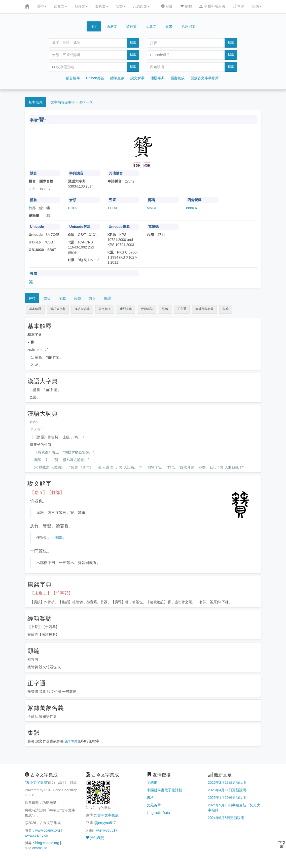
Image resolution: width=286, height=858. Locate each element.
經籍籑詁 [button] (147, 309)
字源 (62, 298)
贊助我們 (95, 838)
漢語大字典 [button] (57, 309)
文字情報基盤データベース (72, 102)
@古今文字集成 (106, 815)
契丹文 (81, 6)
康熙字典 (158, 78)
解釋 (31, 298)
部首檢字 (73, 78)
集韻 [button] (226, 309)
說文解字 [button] (105, 309)
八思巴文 (141, 6)
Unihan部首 (95, 78)
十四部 (57, 537)
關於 (167, 6)
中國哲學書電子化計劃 (164, 790)
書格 (150, 798)
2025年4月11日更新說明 (227, 790)
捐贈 (186, 6)
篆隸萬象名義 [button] (204, 309)
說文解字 (137, 78)
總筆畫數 (117, 78)
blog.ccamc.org (47, 843)
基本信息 (35, 102)
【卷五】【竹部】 (47, 492)
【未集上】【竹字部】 (51, 593)
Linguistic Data (158, 813)
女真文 (101, 6)
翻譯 (107, 298)
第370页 (71, 741)
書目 (47, 298)
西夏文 (60, 6)
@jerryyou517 (105, 823)
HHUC (73, 208)
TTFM (112, 208)
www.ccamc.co (36, 835)
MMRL (152, 208)
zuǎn (33, 189)
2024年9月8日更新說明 (226, 818)
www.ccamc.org (47, 830)
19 (45, 208)
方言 (92, 298)
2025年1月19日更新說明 (227, 798)
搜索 (133, 42)
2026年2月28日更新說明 (227, 782)
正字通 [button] (181, 309)
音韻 (77, 298)
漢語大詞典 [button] (82, 309)
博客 (238, 6)
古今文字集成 (36, 782)
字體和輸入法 (212, 6)
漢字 (41, 6)
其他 (256, 6)
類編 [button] (165, 309)
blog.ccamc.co (36, 848)
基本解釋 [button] (35, 309)
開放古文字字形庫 (205, 78)
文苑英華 (154, 805)
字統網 (152, 782)
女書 (120, 6)
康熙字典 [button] (126, 309)
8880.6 (191, 208)
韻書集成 (177, 78)
